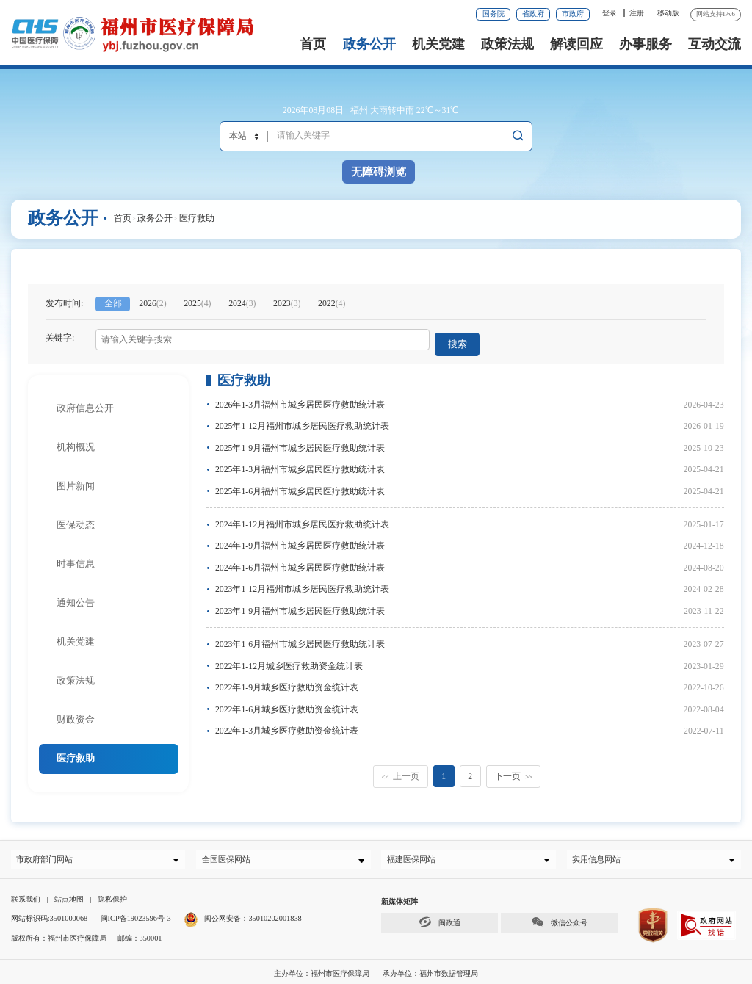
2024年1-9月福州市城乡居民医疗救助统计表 (300, 540)
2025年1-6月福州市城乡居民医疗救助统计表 (300, 485)
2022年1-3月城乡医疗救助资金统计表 (286, 725)
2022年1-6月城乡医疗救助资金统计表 (286, 703)
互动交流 (714, 44)
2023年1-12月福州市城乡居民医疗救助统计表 (302, 583)
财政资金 (76, 713)
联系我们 (25, 896)
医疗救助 (196, 218)
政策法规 (507, 44)
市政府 (573, 14)
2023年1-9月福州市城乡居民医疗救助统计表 (300, 605)
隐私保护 (112, 896)
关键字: (60, 338)
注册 (636, 13)
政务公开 (369, 44)
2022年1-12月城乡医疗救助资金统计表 (289, 660)
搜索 (460, 339)
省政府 (533, 14)
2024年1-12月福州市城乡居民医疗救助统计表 (302, 518)
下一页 (513, 770)
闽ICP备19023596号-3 (136, 916)
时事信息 (76, 557)
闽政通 (439, 919)
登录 (609, 13)
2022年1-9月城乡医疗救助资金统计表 (286, 681)
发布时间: (64, 303)
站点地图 (69, 896)
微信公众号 (559, 919)
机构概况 (76, 440)
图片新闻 (76, 479)
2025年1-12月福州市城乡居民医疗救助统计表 (302, 420)
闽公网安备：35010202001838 (252, 916)
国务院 (493, 14)
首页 (313, 44)
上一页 (400, 770)
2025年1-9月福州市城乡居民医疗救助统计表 (300, 442)
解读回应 (576, 44)
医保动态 (76, 518)
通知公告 (76, 596)
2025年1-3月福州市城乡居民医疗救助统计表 (300, 463)
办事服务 (645, 44)
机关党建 (438, 44)
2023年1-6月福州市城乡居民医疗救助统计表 (300, 638)
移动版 (668, 13)
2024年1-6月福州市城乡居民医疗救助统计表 (300, 562)
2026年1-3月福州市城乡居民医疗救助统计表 (300, 399)
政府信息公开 (85, 402)
